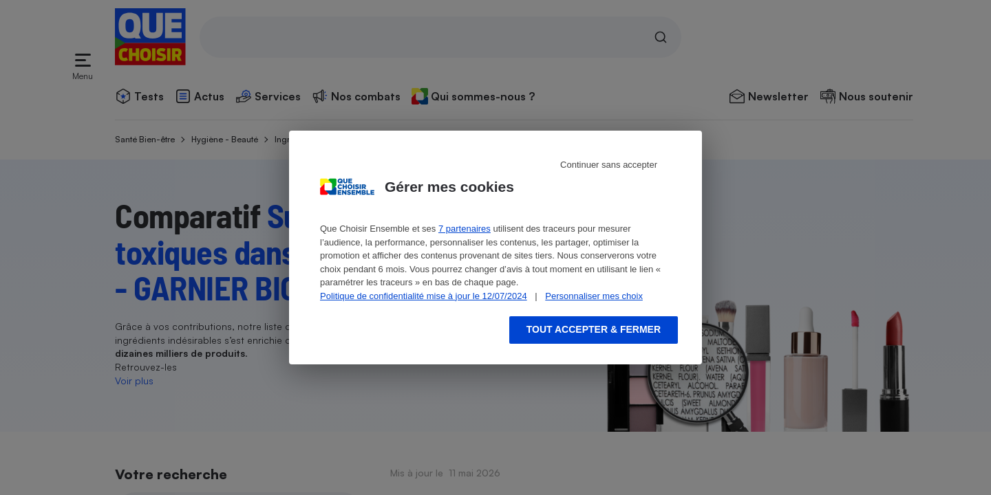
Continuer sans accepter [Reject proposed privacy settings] (608, 165)
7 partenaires (464, 228)
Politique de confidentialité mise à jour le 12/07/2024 (423, 296)
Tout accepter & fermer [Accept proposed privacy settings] (593, 329)
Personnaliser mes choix (594, 296)
